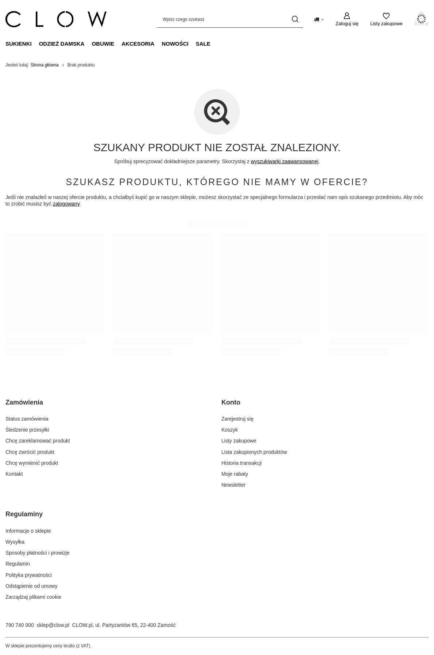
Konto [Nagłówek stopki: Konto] (230, 402)
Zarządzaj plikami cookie (33, 597)
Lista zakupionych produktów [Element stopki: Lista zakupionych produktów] (254, 452)
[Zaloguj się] (347, 19)
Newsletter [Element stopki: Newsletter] (233, 485)
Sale (203, 44)
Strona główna (45, 65)
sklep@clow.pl (53, 625)
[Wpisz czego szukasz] (230, 19)
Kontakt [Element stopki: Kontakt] (14, 474)
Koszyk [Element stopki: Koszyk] (229, 430)
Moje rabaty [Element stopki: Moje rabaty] (234, 474)
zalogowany (66, 204)
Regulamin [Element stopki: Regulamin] (17, 564)
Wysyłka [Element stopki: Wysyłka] (14, 542)
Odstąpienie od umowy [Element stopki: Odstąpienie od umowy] (31, 586)
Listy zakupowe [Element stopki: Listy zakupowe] (238, 441)
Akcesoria (137, 44)
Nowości (175, 44)
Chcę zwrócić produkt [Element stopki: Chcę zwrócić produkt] (29, 452)
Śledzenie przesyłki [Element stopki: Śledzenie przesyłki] (27, 430)
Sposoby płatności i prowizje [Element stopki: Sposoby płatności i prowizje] (37, 553)
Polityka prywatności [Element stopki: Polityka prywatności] (28, 575)
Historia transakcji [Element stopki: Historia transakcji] (241, 463)
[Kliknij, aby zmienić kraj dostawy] (319, 19)
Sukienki (18, 44)
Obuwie (103, 44)
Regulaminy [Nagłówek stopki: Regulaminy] (24, 514)
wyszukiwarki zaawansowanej (284, 161)
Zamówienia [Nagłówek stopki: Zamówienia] (24, 402)
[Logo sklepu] (55, 19)
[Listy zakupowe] (386, 19)
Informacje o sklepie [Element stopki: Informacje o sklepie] (28, 531)
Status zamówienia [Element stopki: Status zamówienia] (27, 419)
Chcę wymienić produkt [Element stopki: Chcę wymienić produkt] (31, 463)
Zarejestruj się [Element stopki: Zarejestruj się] (237, 419)
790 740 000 (19, 625)
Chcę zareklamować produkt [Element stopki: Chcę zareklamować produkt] (37, 441)
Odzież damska (62, 44)
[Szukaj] (295, 19)
